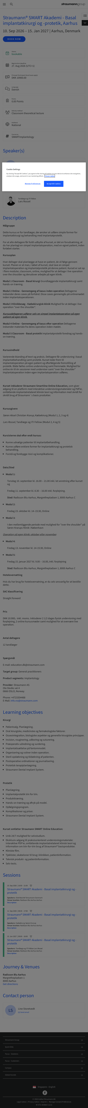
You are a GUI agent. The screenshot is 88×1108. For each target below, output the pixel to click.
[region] (44, 176)
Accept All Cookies (54, 184)
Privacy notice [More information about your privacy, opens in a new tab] (50, 176)
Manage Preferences (33, 183)
